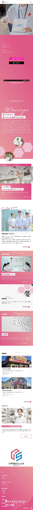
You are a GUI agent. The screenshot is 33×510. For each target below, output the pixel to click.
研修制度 (3, 491)
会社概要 (3, 496)
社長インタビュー (5, 483)
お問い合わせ (4, 506)
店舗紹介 (3, 499)
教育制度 (3, 490)
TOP (2, 472)
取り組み (3, 477)
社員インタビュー (5, 485)
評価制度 (3, 493)
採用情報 (3, 503)
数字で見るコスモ (5, 478)
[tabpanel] (16, 19)
